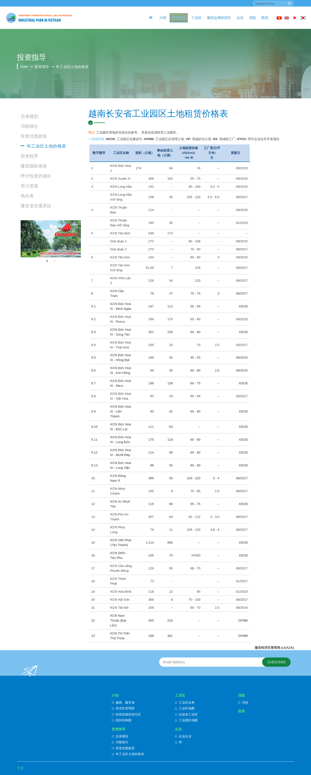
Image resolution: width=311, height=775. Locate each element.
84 (171, 517)
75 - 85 (195, 491)
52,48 (150, 268)
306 (151, 178)
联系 (266, 16)
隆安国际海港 (34, 165)
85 (198, 591)
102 (170, 178)
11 (93, 491)
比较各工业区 (186, 714)
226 (151, 280)
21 (93, 607)
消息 (255, 16)
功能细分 (29, 126)
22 (171, 591)
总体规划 (29, 116)
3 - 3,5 (214, 517)
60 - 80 (195, 257)
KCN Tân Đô (119, 607)
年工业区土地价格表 (46, 146)
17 (93, 568)
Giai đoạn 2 (118, 249)
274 (138, 168)
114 (151, 210)
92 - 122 (194, 517)
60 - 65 (195, 396)
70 (198, 345)
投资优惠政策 (34, 136)
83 (152, 396)
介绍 (177, 16)
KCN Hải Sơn (120, 599)
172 (170, 233)
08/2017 (242, 197)
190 (151, 223)
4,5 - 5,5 (213, 197)
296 (151, 319)
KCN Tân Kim (120, 257)
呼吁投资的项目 (36, 175)
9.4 (93, 345)
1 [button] (47, 261)
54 (171, 280)
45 (171, 197)
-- (218, 168)
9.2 (93, 319)
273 (151, 241)
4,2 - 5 (214, 186)
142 (151, 186)
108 (151, 197)
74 (198, 168)
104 (151, 257)
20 (171, 345)
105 (197, 268)
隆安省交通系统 (36, 205)
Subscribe (275, 663)
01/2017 (242, 581)
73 (152, 581)
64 (171, 168)
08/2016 (242, 607)
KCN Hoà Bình (120, 591)
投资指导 (191, 16)
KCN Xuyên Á (120, 178)
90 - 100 (194, 186)
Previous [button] (17, 238)
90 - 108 (194, 241)
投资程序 (29, 155)
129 (151, 568)
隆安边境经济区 (227, 16)
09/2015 (242, 168)
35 (171, 223)
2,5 (217, 345)
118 (151, 591)
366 (151, 599)
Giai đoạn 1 (118, 241)
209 (151, 607)
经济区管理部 (123, 708)
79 (152, 529)
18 (93, 581)
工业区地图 (185, 708)
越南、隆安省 (123, 702)
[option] (51, 238)
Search (289, 3)
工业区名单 (185, 702)
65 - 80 (195, 319)
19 (171, 396)
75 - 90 (195, 249)
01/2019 (242, 223)
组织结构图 (121, 720)
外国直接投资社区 (126, 714)
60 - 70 (195, 607)
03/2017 (242, 345)
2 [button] (54, 261)
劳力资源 (29, 185)
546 (151, 233)
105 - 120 (193, 197)
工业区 (206, 16)
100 (151, 345)
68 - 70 (195, 568)
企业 (245, 16)
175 (170, 319)
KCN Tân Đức (120, 233)
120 (197, 280)
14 (93, 529)
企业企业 (183, 736)
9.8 (93, 396)
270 (151, 249)
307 (151, 517)
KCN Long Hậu (121, 186)
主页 (20, 768)
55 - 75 (195, 178)
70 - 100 (194, 599)
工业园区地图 (186, 720)
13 (93, 517)
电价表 (27, 195)
